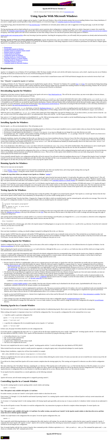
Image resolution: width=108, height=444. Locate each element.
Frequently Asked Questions (17, 31)
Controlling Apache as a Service (13, 61)
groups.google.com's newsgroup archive (12, 35)
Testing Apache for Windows (12, 53)
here (77, 84)
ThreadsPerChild (12, 270)
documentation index (69, 11)
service (48, 174)
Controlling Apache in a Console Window (15, 58)
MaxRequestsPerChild (14, 267)
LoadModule (43, 278)
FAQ (42, 213)
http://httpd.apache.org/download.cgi (49, 103)
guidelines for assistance (13, 213)
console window (12, 171)
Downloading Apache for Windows (14, 49)
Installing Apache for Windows (14, 122)
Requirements (8, 47)
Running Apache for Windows (12, 52)
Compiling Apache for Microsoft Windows (69, 22)
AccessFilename (98, 302)
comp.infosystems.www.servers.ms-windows (94, 31)
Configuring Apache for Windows (13, 55)
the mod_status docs (36, 280)
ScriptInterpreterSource (73, 300)
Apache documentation (7, 248)
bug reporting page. (34, 24)
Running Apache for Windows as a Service (16, 60)
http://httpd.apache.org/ (55, 94)
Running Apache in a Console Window (15, 57)
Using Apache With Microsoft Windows (54, 16)
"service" (9, 170)
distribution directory (45, 108)
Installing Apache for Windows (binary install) (17, 50)
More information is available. (91, 296)
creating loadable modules (20, 285)
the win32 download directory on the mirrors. (25, 105)
